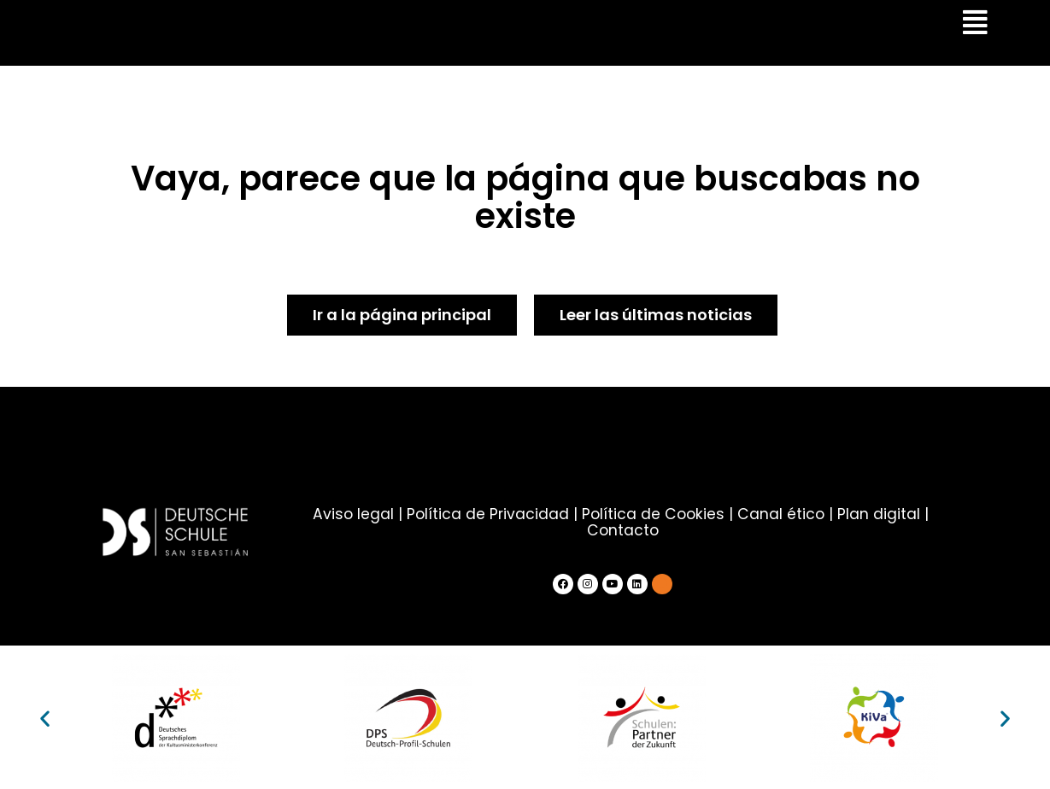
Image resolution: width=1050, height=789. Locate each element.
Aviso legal (355, 514)
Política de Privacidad (489, 514)
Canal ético (779, 514)
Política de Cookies (653, 514)
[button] (45, 717)
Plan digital (876, 514)
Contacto (623, 529)
